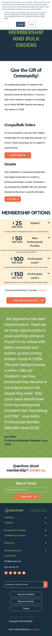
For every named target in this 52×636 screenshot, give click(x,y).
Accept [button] (20, 24)
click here (41, 290)
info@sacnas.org (12, 561)
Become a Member (26, 594)
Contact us (37, 470)
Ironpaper (34, 629)
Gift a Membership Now (26, 300)
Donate (26, 608)
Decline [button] (31, 24)
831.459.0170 (11, 567)
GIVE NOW (11, 199)
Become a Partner (26, 601)
